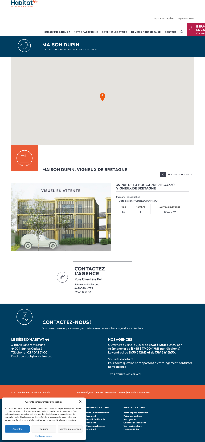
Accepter (17, 429)
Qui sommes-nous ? (57, 32)
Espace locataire (134, 407)
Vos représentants (132, 426)
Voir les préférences (70, 429)
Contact (170, 32)
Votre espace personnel (135, 412)
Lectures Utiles (131, 429)
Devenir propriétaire (146, 32)
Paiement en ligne (132, 415)
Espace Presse (186, 18)
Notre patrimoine (86, 32)
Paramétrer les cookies (138, 392)
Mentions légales (85, 392)
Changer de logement (134, 422)
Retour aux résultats (180, 174)
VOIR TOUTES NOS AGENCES (126, 374)
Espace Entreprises (164, 18)
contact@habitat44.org (36, 356)
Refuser (44, 429)
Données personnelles (105, 392)
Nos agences (129, 419)
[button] (81, 402)
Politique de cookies (43, 436)
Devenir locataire (114, 32)
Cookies (122, 392)
